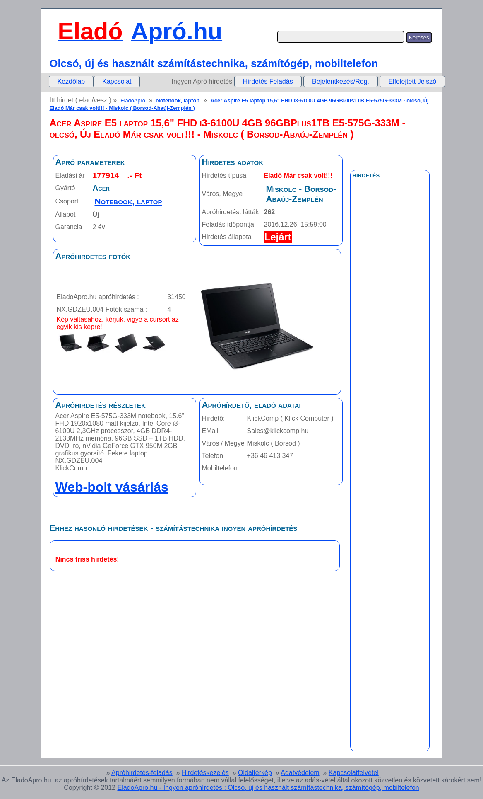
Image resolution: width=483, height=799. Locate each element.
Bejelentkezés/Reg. (340, 81)
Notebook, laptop (178, 100)
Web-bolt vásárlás (111, 486)
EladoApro (132, 100)
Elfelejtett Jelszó (412, 81)
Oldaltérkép (255, 772)
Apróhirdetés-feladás (142, 772)
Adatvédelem (300, 772)
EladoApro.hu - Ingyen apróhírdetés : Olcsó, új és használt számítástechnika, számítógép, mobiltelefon (268, 787)
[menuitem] (71, 81)
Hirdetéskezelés (205, 772)
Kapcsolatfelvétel (354, 772)
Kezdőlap (71, 81)
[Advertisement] (390, 368)
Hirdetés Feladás (268, 81)
